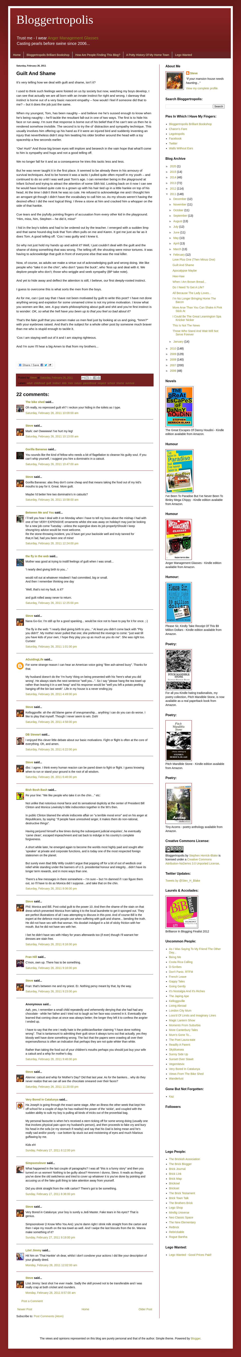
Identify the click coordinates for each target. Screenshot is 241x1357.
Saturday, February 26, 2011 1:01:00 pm (51, 646)
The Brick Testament (182, 1193)
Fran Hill (31, 957)
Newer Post (24, 1309)
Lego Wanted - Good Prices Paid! (190, 1254)
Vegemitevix (176, 1064)
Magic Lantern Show (182, 1020)
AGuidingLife (35, 659)
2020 (173, 166)
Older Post (145, 1309)
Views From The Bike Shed (186, 1073)
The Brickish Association (184, 1159)
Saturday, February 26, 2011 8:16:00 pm (51, 944)
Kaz (171, 1096)
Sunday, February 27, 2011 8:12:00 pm (50, 1150)
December (180, 199)
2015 (173, 171)
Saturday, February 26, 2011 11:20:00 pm (52, 1086)
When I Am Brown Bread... (189, 281)
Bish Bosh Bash (36, 789)
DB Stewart (33, 734)
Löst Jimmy (33, 1250)
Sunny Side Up (178, 1054)
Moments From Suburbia (185, 1025)
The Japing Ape (179, 996)
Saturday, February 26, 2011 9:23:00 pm (51, 991)
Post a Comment (32, 1301)
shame (120, 383)
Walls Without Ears (181, 148)
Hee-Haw (178, 276)
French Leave (178, 976)
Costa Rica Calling (181, 962)
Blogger (195, 1338)
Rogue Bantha (178, 1236)
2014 (173, 177)
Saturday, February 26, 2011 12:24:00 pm (52, 543)
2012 (173, 188)
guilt (48, 383)
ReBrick (174, 1227)
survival (130, 383)
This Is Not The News (186, 325)
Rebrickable (176, 1232)
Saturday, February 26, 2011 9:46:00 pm (51, 1059)
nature (78, 383)
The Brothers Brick (181, 1203)
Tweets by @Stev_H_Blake (182, 880)
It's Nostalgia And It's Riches (187, 991)
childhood (39, 383)
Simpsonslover (36, 1163)
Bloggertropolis (54, 19)
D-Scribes (175, 967)
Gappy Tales (177, 981)
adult (29, 383)
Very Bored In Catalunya (184, 1069)
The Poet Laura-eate (182, 1039)
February (179, 254)
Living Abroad (177, 1005)
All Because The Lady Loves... (192, 293)
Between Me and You (40, 512)
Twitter (173, 143)
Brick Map (175, 1178)
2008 (173, 359)
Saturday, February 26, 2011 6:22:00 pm (51, 749)
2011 (173, 194)
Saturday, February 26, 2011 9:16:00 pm (51, 968)
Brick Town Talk (179, 1198)
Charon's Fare (178, 129)
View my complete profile (202, 88)
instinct (56, 383)
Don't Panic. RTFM (181, 971)
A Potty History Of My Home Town (147, 55)
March (177, 249)
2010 (173, 348)
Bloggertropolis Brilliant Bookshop (48, 55)
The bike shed (35, 402)
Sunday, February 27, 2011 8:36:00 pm (50, 1194)
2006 (173, 370)
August (178, 221)
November (180, 204)
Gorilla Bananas (36, 449)
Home (17, 55)
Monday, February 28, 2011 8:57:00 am (51, 1292)
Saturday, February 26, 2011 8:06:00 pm (51, 888)
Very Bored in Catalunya (42, 1099)
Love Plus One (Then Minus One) (194, 259)
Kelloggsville (177, 1001)
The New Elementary (182, 1222)
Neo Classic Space (181, 1217)
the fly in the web (37, 556)
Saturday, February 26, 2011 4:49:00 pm (51, 694)
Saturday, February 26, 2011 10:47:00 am (52, 464)
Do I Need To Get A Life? (188, 287)
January (178, 341)
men (70, 383)
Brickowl (174, 1183)
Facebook (175, 138)
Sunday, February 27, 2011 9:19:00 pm (50, 1237)
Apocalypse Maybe (185, 270)
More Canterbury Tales (183, 1030)
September (180, 215)
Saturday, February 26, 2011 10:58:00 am (52, 499)
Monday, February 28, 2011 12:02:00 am (51, 1265)
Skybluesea (176, 1049)
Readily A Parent (179, 1044)
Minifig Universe (179, 1212)
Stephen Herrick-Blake (203, 855)
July (176, 226)
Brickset (174, 1188)
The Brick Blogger (180, 1164)
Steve (34, 377)
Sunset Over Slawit (181, 1059)
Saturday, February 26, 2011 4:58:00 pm (51, 721)
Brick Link (175, 1173)
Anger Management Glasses (73, 38)
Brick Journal (177, 1169)
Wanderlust (176, 1078)
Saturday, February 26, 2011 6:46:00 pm (51, 777)
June (176, 232)
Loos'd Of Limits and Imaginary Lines (192, 1015)
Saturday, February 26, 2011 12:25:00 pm (52, 603)
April (176, 243)
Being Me (175, 957)
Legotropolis (177, 133)
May (176, 238)
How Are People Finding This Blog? (97, 55)
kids (64, 383)
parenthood (89, 383)
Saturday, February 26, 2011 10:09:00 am (52, 413)
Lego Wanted (183, 55)
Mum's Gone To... (180, 1034)
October (178, 210)
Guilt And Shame (183, 265)
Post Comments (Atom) (49, 1316)
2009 (173, 354)
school (111, 383)
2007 (173, 365)
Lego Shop (176, 1207)
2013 (173, 183)
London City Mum (180, 1010)
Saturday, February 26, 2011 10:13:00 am (52, 436)
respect (102, 383)
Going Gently (177, 986)
